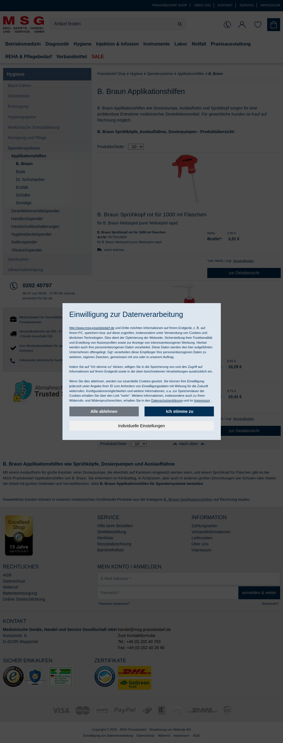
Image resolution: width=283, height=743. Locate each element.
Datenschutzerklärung (167, 400)
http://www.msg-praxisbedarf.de (92, 328)
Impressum (202, 400)
